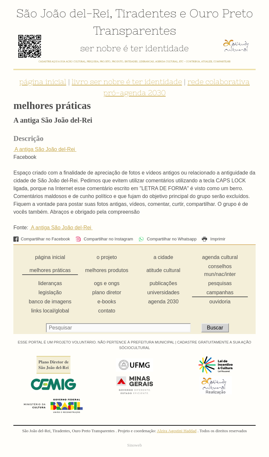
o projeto (107, 257)
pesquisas (220, 283)
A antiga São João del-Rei (44, 149)
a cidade (163, 257)
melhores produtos (106, 270)
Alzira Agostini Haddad (177, 431)
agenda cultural (220, 257)
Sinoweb (134, 445)
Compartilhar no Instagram (104, 238)
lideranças (50, 283)
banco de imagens (50, 301)
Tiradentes (145, 13)
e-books (106, 301)
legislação (50, 292)
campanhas (219, 292)
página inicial (42, 81)
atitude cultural (163, 270)
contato (106, 310)
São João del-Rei (63, 13)
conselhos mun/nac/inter (220, 270)
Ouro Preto (221, 13)
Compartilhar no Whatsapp (168, 238)
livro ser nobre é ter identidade (127, 81)
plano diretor (106, 292)
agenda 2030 (163, 301)
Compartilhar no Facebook (41, 238)
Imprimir (213, 238)
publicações (163, 283)
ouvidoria (220, 301)
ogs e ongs (106, 283)
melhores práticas (50, 270)
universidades (163, 292)
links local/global (50, 310)
